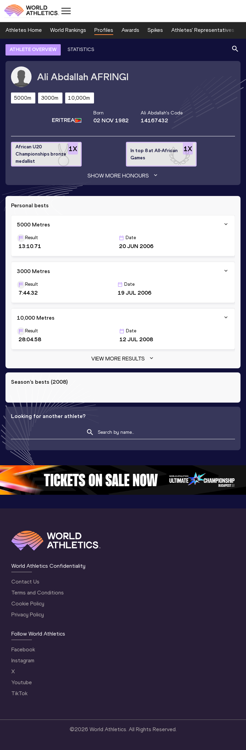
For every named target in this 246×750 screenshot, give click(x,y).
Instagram (22, 660)
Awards (130, 30)
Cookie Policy (27, 603)
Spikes (155, 30)
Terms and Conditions (37, 592)
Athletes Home (23, 30)
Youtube (21, 682)
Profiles (103, 30)
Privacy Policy (27, 614)
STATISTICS (81, 49)
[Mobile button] (66, 11)
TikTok (19, 693)
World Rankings (68, 30)
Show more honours (123, 176)
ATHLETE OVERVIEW (33, 49)
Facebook (23, 649)
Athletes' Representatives (202, 30)
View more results (123, 358)
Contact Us (25, 581)
